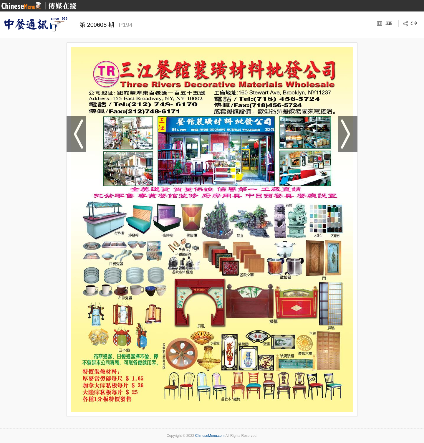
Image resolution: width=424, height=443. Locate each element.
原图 (388, 23)
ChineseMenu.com (210, 436)
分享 (414, 23)
